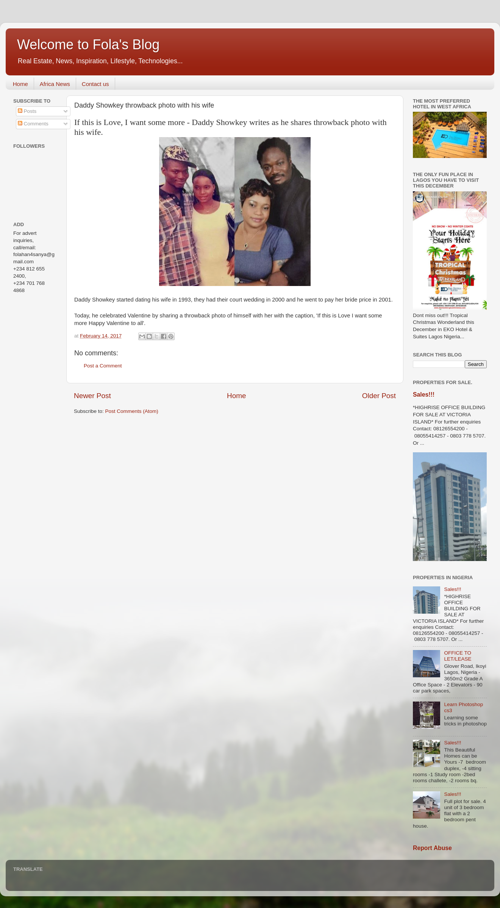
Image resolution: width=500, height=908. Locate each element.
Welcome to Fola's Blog (88, 44)
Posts (27, 111)
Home (20, 84)
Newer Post (92, 396)
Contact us (95, 84)
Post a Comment (103, 366)
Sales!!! (423, 394)
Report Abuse (432, 848)
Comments (33, 124)
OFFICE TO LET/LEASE (457, 656)
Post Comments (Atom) (131, 411)
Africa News (55, 84)
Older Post (379, 396)
